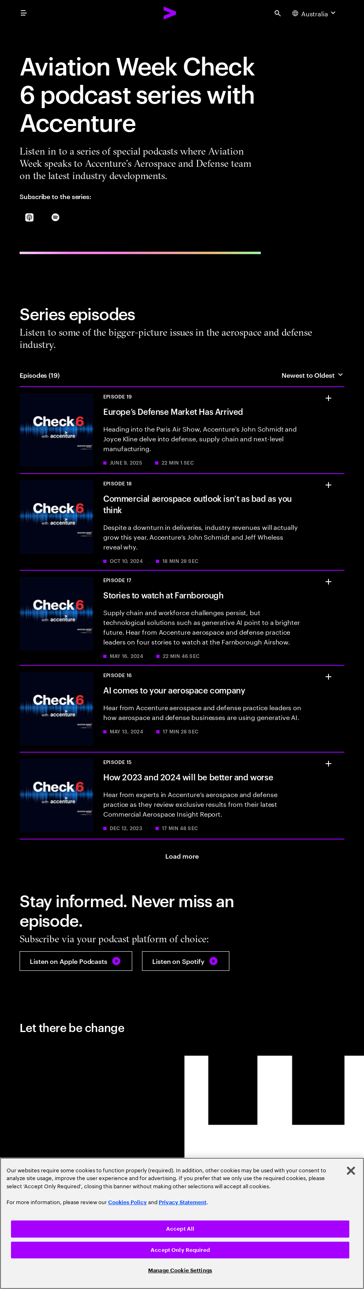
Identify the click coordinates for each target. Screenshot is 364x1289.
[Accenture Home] (170, 13)
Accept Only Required (180, 1250)
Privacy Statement (182, 1202)
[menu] (23, 13)
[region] (182, 1223)
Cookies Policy (127, 1202)
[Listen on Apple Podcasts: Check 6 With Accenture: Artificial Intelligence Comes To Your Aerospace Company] (76, 961)
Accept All (180, 1228)
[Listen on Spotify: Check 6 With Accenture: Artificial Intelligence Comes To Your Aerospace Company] (185, 961)
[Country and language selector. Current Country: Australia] (315, 13)
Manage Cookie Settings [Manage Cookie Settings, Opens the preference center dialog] (180, 1270)
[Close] (351, 1171)
